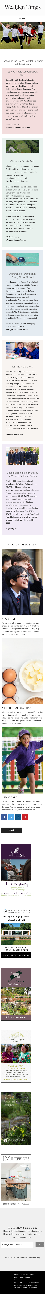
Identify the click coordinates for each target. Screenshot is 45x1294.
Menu (22, 19)
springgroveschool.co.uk (16, 330)
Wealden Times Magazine (23, 1280)
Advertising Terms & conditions (25, 1285)
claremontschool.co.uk (16, 240)
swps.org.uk (11, 529)
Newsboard (10, 619)
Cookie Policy (35, 1282)
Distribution (18, 1282)
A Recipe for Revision (17, 708)
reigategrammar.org (14, 434)
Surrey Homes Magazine (23, 1277)
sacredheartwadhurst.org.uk (18, 128)
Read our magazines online (24, 1274)
